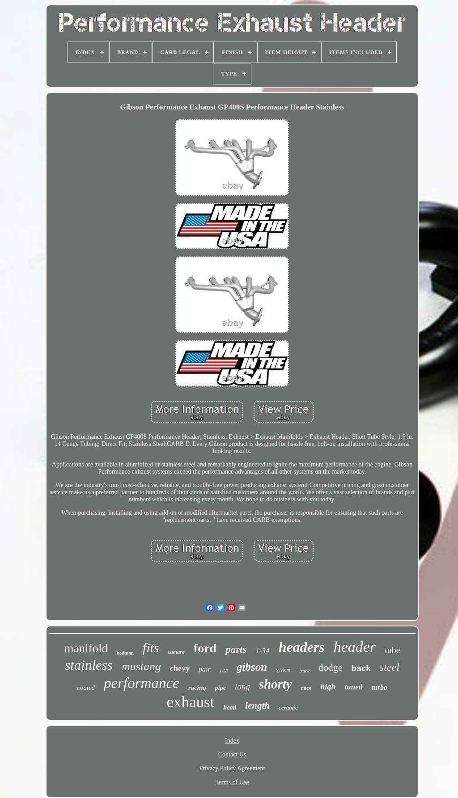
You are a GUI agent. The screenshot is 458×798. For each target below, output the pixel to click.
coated (86, 687)
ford (205, 648)
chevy (180, 668)
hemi (229, 707)
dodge (330, 667)
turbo (379, 687)
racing (197, 687)
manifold (85, 648)
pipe (220, 688)
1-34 (262, 651)
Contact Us (232, 754)
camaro (176, 652)
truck (304, 670)
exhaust (190, 702)
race (306, 688)
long (242, 686)
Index (232, 740)
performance (141, 683)
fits (151, 647)
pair (205, 669)
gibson (252, 667)
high (328, 686)
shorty (275, 684)
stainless (89, 665)
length (257, 705)
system (283, 670)
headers (302, 647)
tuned (354, 687)
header (355, 646)
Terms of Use (232, 782)
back (361, 668)
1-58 (224, 670)
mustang (141, 666)
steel (389, 667)
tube (392, 650)
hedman (125, 652)
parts (235, 649)
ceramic (288, 707)
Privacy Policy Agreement (232, 768)
